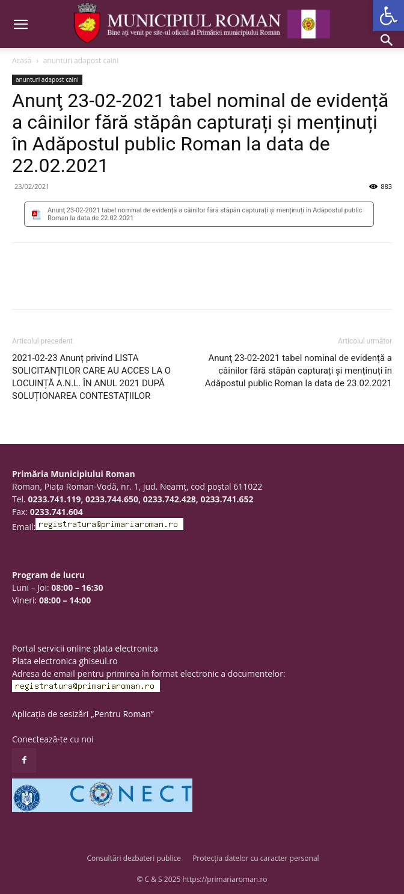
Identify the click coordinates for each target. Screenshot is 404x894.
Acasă (21, 60)
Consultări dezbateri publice (134, 858)
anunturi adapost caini (81, 60)
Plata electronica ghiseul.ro (65, 661)
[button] (388, 15)
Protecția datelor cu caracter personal (255, 858)
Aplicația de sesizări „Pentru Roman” (83, 714)
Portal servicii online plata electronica (85, 648)
